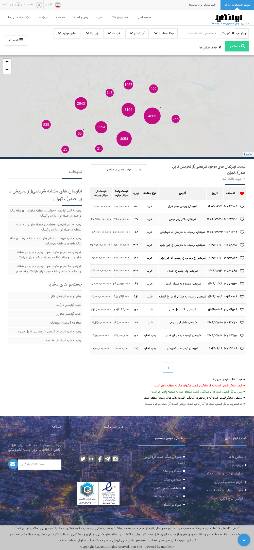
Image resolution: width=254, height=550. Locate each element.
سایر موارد (67, 33)
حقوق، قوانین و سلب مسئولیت (222, 473)
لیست (16, 41)
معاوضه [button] (60, 17)
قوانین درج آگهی (231, 499)
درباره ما (237, 465)
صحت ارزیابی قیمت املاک (225, 490)
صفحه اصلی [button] (144, 17)
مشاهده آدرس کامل (167, 488)
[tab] (237, 5)
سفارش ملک (172, 480)
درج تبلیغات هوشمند (167, 496)
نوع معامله (164, 33)
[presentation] (203, 5)
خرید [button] (99, 17)
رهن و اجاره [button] (81, 17)
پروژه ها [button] (42, 17)
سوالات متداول (171, 505)
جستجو (237, 46)
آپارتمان (137, 33)
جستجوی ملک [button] (119, 17)
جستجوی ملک (171, 471)
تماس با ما (236, 457)
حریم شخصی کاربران (229, 482)
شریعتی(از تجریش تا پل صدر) (225, 33)
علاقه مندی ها (18, 17)
